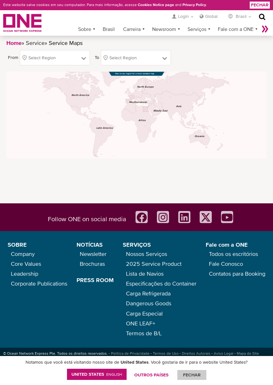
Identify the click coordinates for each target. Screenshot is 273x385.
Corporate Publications (39, 283)
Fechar (260, 4)
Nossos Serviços (146, 254)
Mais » (265, 29)
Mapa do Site (248, 353)
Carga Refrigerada (148, 293)
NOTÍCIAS (90, 244)
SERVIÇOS (137, 244)
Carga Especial (144, 313)
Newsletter (93, 254)
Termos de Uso (166, 353)
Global (211, 16)
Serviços (197, 29)
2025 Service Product (153, 263)
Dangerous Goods (148, 303)
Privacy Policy (194, 5)
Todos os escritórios (233, 254)
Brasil (109, 29)
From (13, 57)
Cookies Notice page (156, 5)
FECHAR (192, 374)
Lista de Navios (145, 273)
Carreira (132, 29)
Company (23, 254)
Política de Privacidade (130, 353)
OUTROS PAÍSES (151, 374)
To (97, 57)
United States (96, 374)
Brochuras (92, 263)
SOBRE (17, 244)
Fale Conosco (226, 263)
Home (14, 43)
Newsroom (164, 29)
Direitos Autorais (196, 353)
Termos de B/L (144, 333)
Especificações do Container (161, 283)
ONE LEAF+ (140, 323)
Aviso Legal (223, 353)
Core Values (26, 263)
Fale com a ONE (236, 29)
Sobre (84, 29)
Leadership (24, 273)
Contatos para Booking (237, 273)
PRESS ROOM (95, 280)
